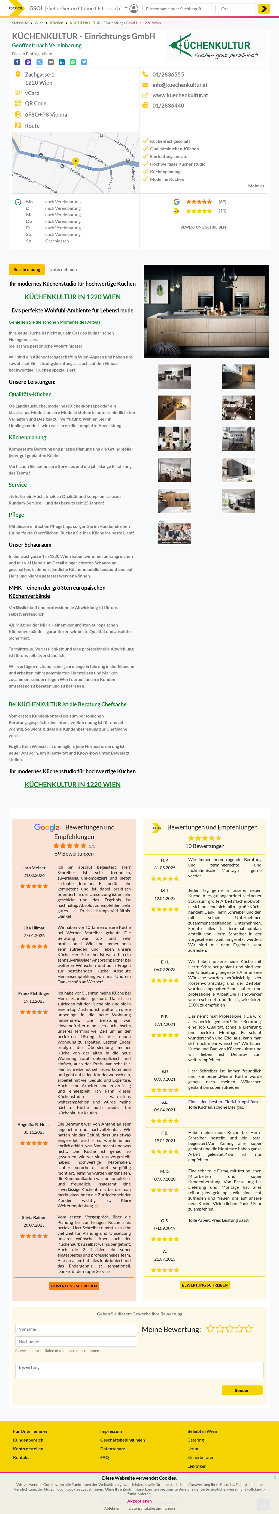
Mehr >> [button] (256, 185)
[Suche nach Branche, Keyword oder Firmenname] (179, 9)
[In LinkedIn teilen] (62, 62)
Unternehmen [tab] (63, 269)
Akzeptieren (139, 1501)
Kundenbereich (28, 1439)
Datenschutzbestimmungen (152, 1508)
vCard (32, 93)
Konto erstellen (28, 1448)
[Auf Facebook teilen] (17, 62)
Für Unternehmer (30, 1431)
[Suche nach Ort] (237, 9)
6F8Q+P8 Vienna (46, 114)
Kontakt (21, 1457)
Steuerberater (200, 1457)
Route (32, 125)
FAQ (104, 1457)
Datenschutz (112, 1448)
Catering (195, 1439)
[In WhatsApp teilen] (73, 62)
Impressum (111, 1431)
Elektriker (196, 1466)
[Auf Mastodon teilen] (28, 62)
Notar (193, 1448)
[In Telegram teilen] (84, 62)
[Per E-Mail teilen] (51, 62)
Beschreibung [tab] (26, 269)
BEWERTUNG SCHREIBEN (203, 227)
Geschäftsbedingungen (122, 1439)
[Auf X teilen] (40, 62)
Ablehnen (112, 1508)
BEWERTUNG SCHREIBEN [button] (74, 1286)
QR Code (36, 103)
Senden (242, 1390)
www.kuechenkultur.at (180, 95)
